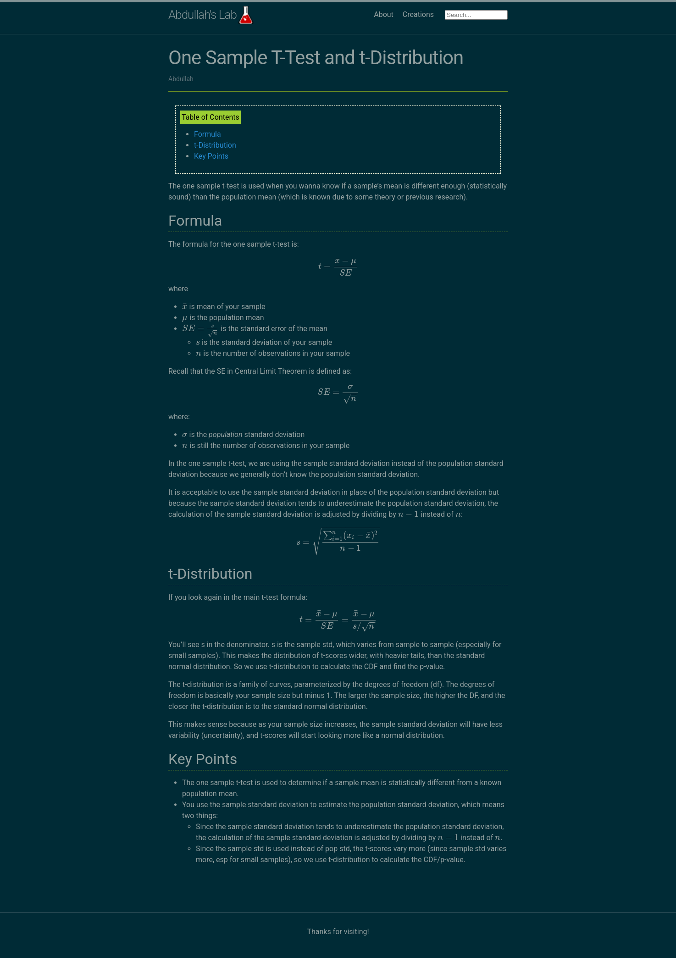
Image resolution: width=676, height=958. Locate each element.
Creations (418, 14)
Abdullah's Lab (202, 15)
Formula (207, 134)
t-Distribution (215, 145)
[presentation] (338, 266)
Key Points (211, 156)
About (383, 14)
